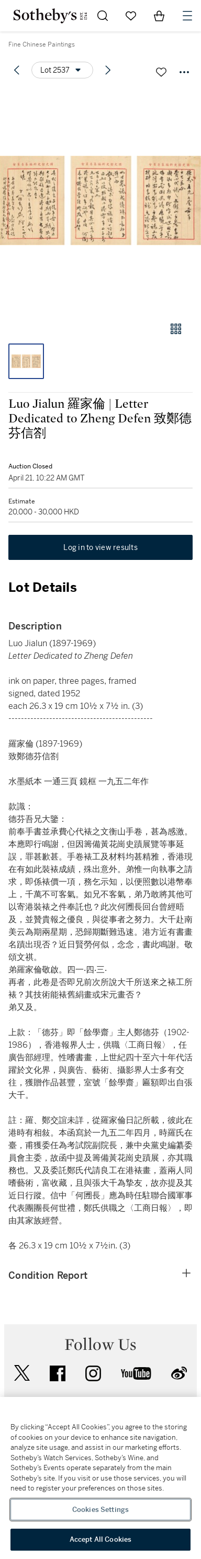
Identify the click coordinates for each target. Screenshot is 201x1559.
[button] (100, 200)
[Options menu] (62, 70)
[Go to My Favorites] (131, 15)
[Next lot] (107, 70)
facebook (57, 1373)
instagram (93, 1373)
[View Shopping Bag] (159, 15)
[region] (100, 1478)
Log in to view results (100, 547)
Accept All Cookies (100, 1539)
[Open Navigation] (187, 16)
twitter (22, 1373)
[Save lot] (161, 72)
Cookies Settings (100, 1509)
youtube (136, 1373)
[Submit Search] (102, 15)
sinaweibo (179, 1373)
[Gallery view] (176, 328)
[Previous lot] (16, 70)
